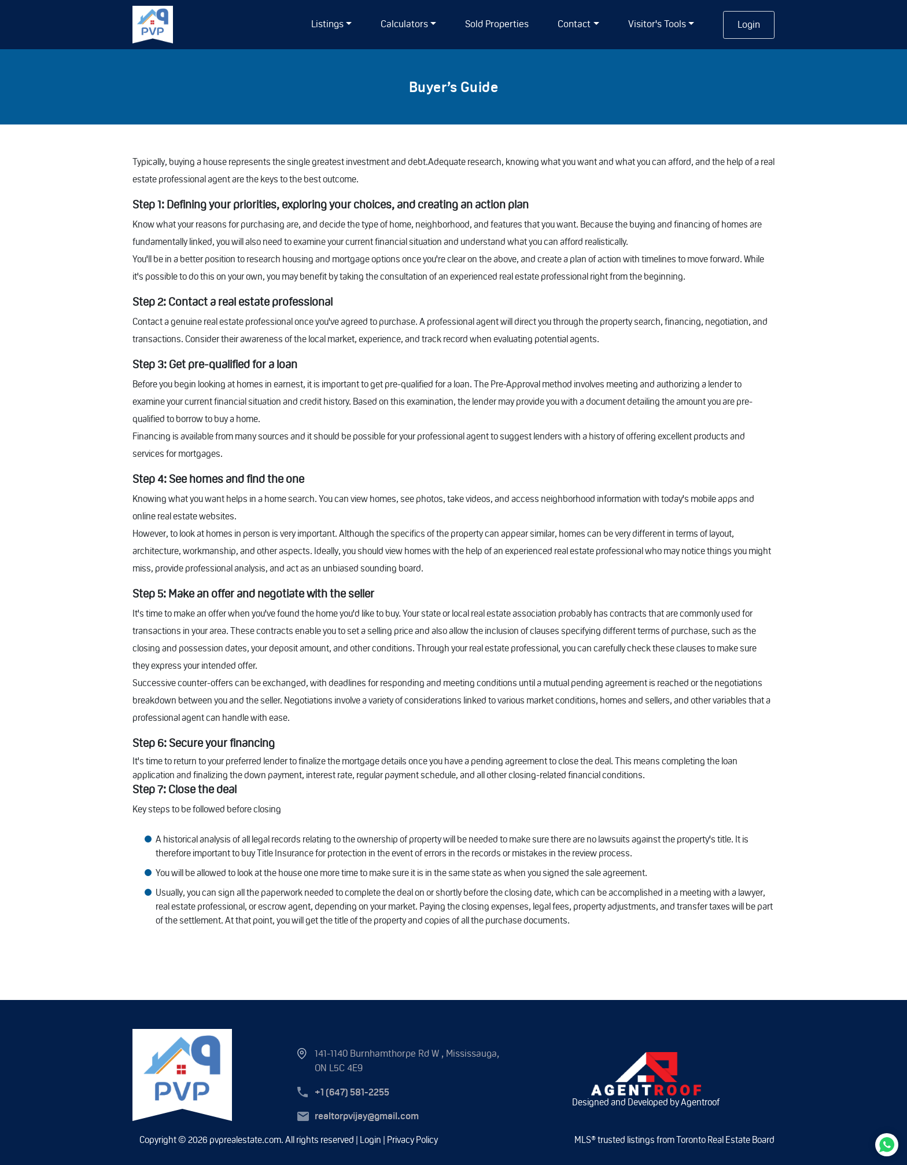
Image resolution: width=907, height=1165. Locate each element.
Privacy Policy (412, 1140)
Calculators (404, 24)
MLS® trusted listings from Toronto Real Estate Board (674, 1140)
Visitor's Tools (657, 24)
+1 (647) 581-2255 (352, 1092)
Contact (574, 24)
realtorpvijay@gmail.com (367, 1116)
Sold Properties (497, 24)
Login (749, 24)
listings (327, 24)
